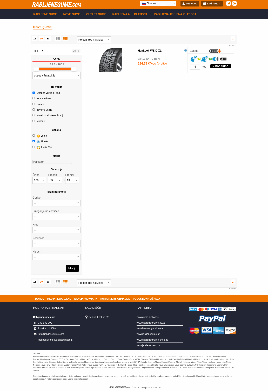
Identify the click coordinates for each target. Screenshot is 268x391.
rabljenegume (56, 4)
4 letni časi (42, 147)
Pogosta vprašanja (146, 298)
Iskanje (72, 268)
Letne (39, 136)
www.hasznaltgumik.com (150, 328)
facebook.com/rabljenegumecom (55, 339)
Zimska (40, 141)
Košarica (213, 3)
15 (34, 38)
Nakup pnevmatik (85, 298)
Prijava (191, 3)
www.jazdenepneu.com (149, 345)
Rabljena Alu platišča (130, 14)
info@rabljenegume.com (51, 334)
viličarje (41, 121)
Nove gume (71, 14)
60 (48, 38)
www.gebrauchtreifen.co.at (151, 322)
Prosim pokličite (47, 328)
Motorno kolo (44, 98)
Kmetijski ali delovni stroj (50, 115)
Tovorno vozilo (44, 109)
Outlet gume (96, 14)
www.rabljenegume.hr (148, 334)
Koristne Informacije (115, 298)
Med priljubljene (59, 298)
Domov (39, 298)
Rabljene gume (45, 14)
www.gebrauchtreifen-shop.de (152, 339)
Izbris (76, 51)
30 (41, 38)
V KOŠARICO (221, 66)
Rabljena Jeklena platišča (175, 14)
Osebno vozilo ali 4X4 (48, 93)
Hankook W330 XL (150, 50)
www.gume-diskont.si (148, 317)
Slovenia (149, 3)
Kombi (40, 104)
